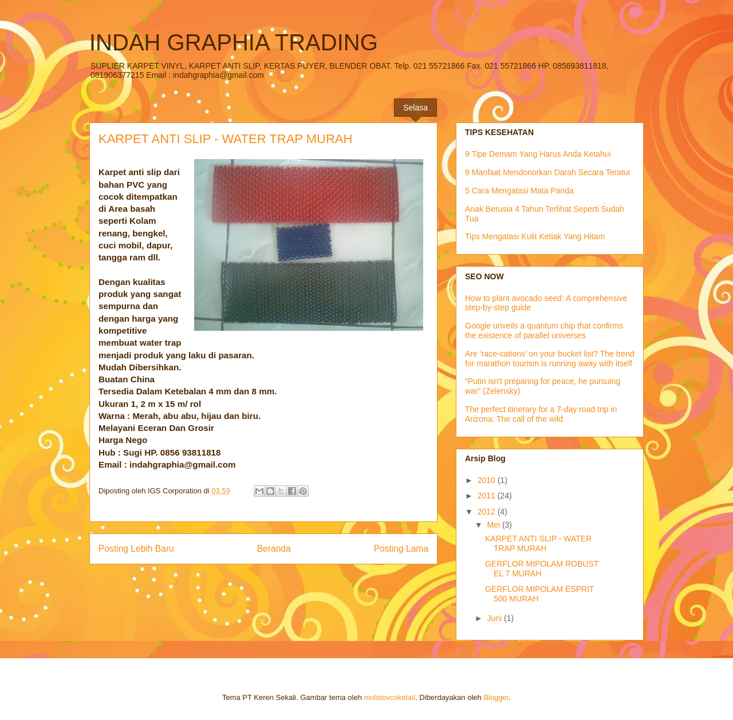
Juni (495, 618)
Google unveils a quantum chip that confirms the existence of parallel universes (544, 330)
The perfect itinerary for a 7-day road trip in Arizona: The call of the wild (541, 414)
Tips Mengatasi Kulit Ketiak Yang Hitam (535, 236)
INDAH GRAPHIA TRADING (233, 42)
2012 (488, 511)
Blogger (496, 697)
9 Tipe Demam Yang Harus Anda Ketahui (538, 154)
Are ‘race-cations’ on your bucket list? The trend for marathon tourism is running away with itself (550, 358)
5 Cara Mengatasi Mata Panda (519, 190)
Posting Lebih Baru (136, 548)
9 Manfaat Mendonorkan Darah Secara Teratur (547, 172)
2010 (488, 480)
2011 (488, 495)
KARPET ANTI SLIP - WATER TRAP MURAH (538, 543)
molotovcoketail (390, 697)
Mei (494, 524)
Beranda (274, 548)
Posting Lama (401, 548)
